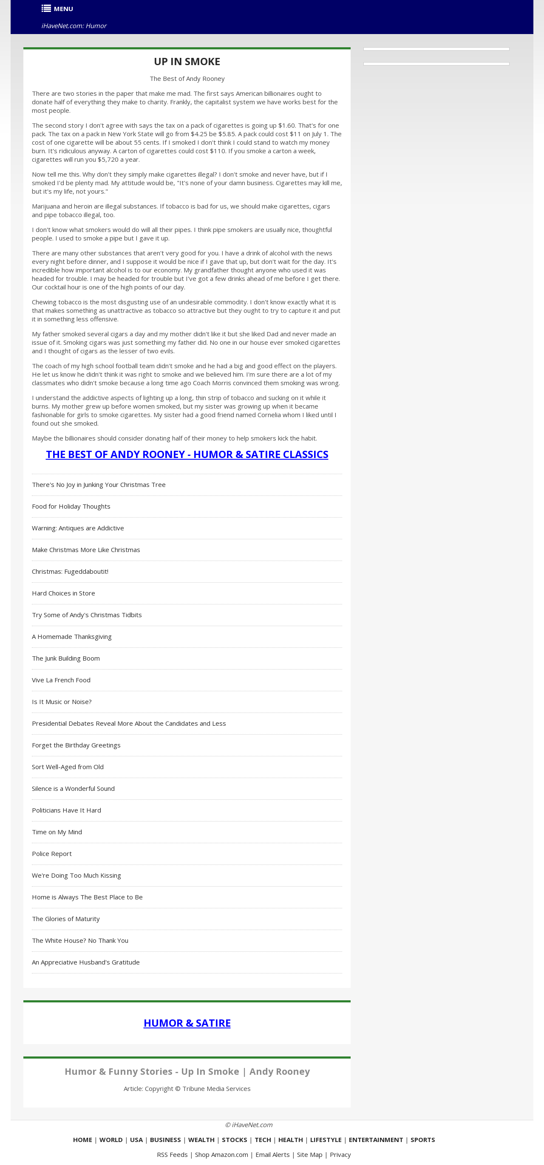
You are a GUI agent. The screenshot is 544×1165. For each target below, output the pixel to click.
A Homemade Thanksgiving (72, 636)
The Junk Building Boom (66, 658)
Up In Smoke (187, 61)
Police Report (52, 853)
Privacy (340, 1154)
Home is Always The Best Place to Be (87, 897)
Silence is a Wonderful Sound (73, 788)
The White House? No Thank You (80, 940)
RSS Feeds (172, 1154)
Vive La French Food (61, 680)
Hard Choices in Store (63, 593)
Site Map (310, 1154)
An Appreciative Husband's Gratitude (86, 962)
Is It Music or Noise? (62, 701)
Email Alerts (272, 1154)
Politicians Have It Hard (66, 810)
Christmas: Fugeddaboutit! (70, 571)
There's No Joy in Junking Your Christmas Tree (99, 484)
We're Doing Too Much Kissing (76, 875)
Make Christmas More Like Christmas (86, 549)
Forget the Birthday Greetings (76, 745)
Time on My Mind (57, 831)
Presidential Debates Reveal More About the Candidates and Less (129, 723)
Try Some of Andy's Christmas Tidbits (87, 614)
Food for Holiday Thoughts (71, 506)
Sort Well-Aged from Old (68, 766)
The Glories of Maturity (66, 918)
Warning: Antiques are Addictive (78, 528)
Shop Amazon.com (221, 1154)
